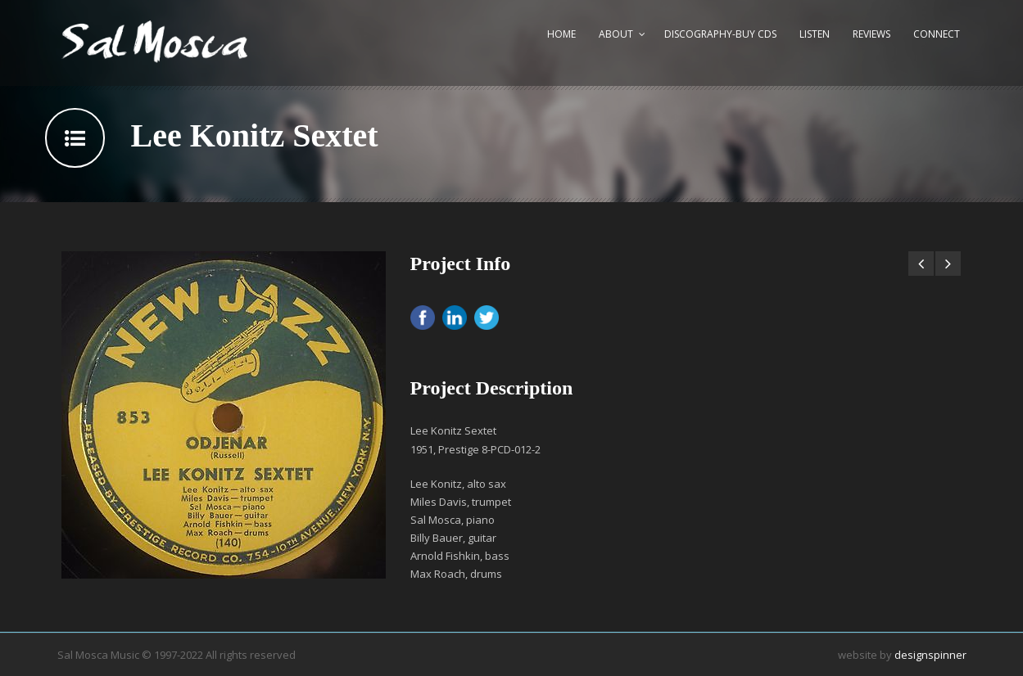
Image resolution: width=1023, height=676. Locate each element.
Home (561, 34)
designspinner (930, 654)
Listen (814, 34)
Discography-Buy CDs (720, 34)
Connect (936, 34)
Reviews (871, 34)
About (616, 34)
